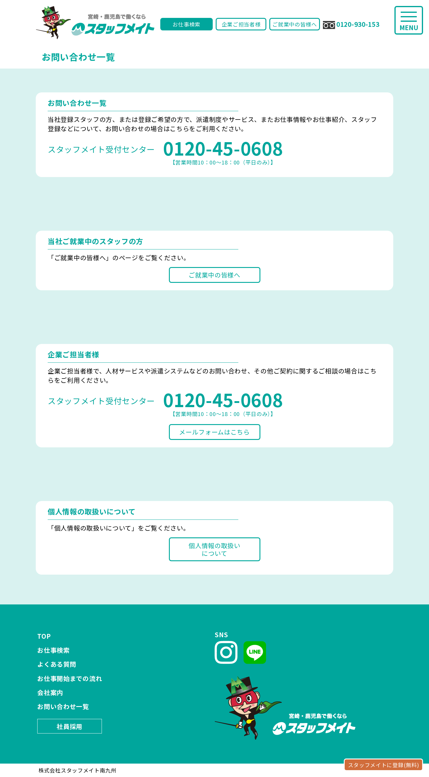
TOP (44, 636)
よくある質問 (56, 664)
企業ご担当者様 (241, 24)
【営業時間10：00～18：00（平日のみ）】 (223, 151)
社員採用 (70, 726)
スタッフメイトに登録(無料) (383, 765)
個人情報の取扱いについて (214, 549)
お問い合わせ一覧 (63, 706)
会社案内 (50, 692)
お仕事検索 (186, 24)
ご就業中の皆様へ (294, 24)
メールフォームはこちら (214, 431)
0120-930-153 (351, 24)
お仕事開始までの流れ (69, 678)
